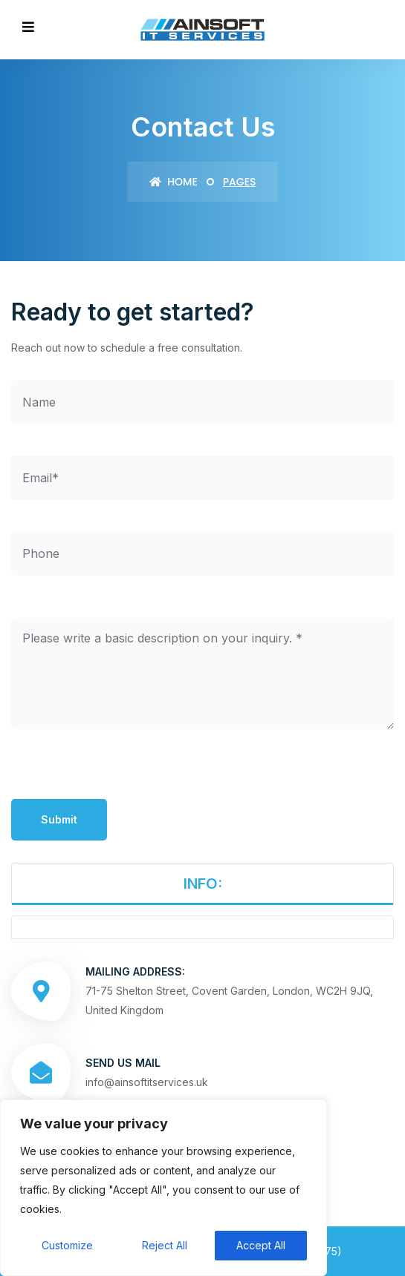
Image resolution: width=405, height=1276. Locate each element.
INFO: (203, 883)
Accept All (260, 1245)
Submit (59, 819)
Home (173, 181)
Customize (67, 1245)
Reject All (164, 1245)
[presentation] (124, 770)
